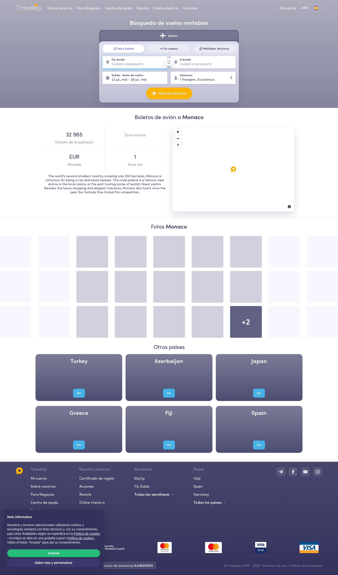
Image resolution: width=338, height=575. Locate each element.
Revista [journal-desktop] (143, 8)
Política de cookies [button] (87, 533)
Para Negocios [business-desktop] (89, 8)
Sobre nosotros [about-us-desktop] (59, 8)
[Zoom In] (178, 132)
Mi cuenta (39, 478)
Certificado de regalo (96, 478)
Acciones (190, 8)
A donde (185, 59)
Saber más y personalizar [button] (54, 563)
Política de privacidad (306, 566)
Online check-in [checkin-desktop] (165, 8)
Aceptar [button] (53, 553)
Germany (201, 494)
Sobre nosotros (43, 486)
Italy (197, 478)
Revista (85, 494)
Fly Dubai (141, 486)
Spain (197, 486)
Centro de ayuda (44, 502)
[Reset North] (178, 145)
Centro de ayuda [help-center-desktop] (118, 8)
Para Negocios (42, 494)
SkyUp (139, 478)
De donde (118, 59)
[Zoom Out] (178, 138)
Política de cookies (81, 538)
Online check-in (92, 502)
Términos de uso (273, 566)
